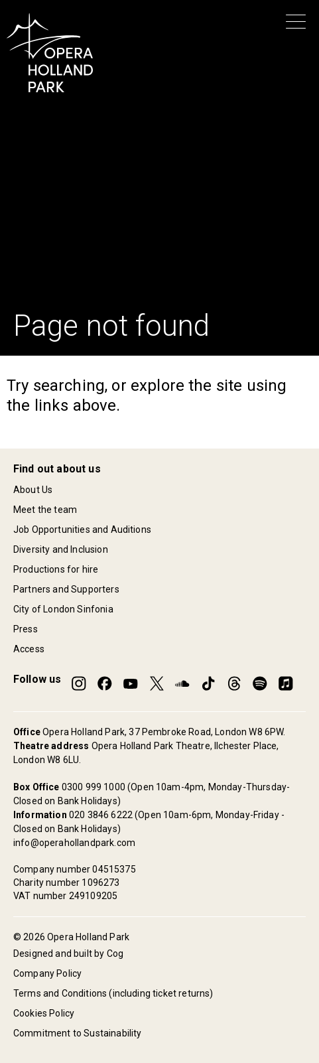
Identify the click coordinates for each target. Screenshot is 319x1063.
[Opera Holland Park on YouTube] (131, 683)
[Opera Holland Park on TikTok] (208, 683)
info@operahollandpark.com (74, 842)
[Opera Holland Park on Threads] (234, 683)
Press (25, 629)
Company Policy (47, 973)
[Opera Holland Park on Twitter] (156, 683)
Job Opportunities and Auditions (82, 529)
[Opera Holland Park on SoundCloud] (182, 683)
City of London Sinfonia (63, 609)
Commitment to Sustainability (77, 1033)
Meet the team (45, 509)
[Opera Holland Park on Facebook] (105, 683)
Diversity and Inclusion (60, 549)
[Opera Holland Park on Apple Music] (286, 683)
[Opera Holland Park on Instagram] (79, 683)
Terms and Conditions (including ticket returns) (113, 993)
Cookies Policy (43, 1013)
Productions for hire (55, 569)
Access (28, 649)
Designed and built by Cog (68, 953)
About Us (32, 489)
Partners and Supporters (66, 589)
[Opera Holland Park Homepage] (50, 52)
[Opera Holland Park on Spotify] (260, 683)
